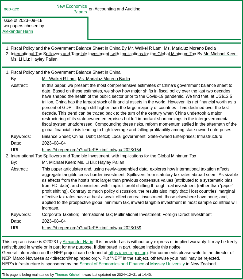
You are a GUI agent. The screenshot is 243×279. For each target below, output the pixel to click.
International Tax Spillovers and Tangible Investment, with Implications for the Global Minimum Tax (103, 54)
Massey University (167, 264)
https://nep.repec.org (128, 252)
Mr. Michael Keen (220, 54)
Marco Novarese (28, 258)
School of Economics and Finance (112, 264)
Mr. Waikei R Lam (144, 48)
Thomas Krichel (67, 275)
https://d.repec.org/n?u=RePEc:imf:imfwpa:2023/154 (91, 150)
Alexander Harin (17, 31)
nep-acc (11, 9)
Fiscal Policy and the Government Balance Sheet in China (66, 48)
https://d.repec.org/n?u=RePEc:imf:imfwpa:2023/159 (91, 228)
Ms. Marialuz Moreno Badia (190, 48)
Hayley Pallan (44, 59)
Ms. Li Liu (20, 59)
